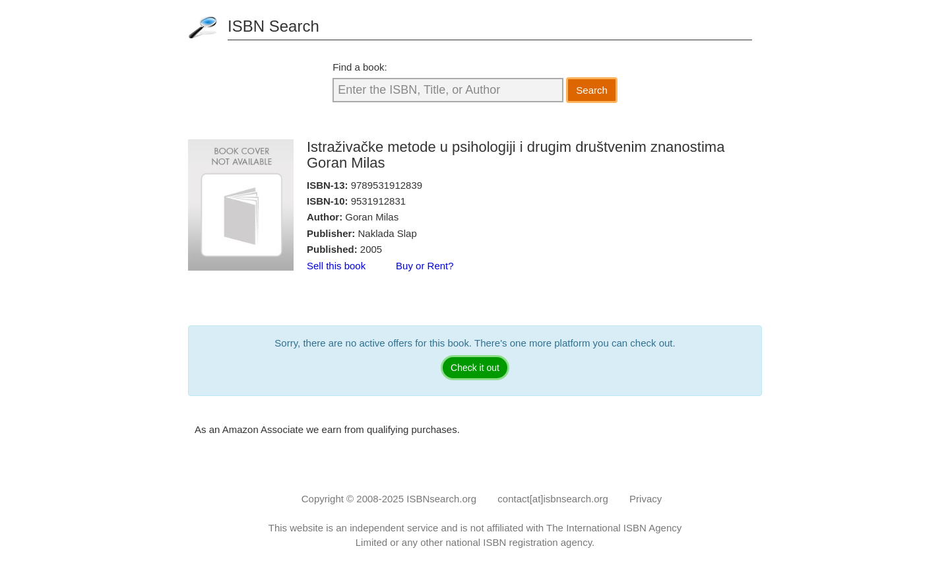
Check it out (475, 367)
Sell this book (336, 265)
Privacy (645, 498)
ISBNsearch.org (441, 498)
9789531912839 (386, 185)
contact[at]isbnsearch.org (552, 498)
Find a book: (359, 67)
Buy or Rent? (425, 265)
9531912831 (378, 201)
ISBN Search (273, 26)
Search (592, 90)
